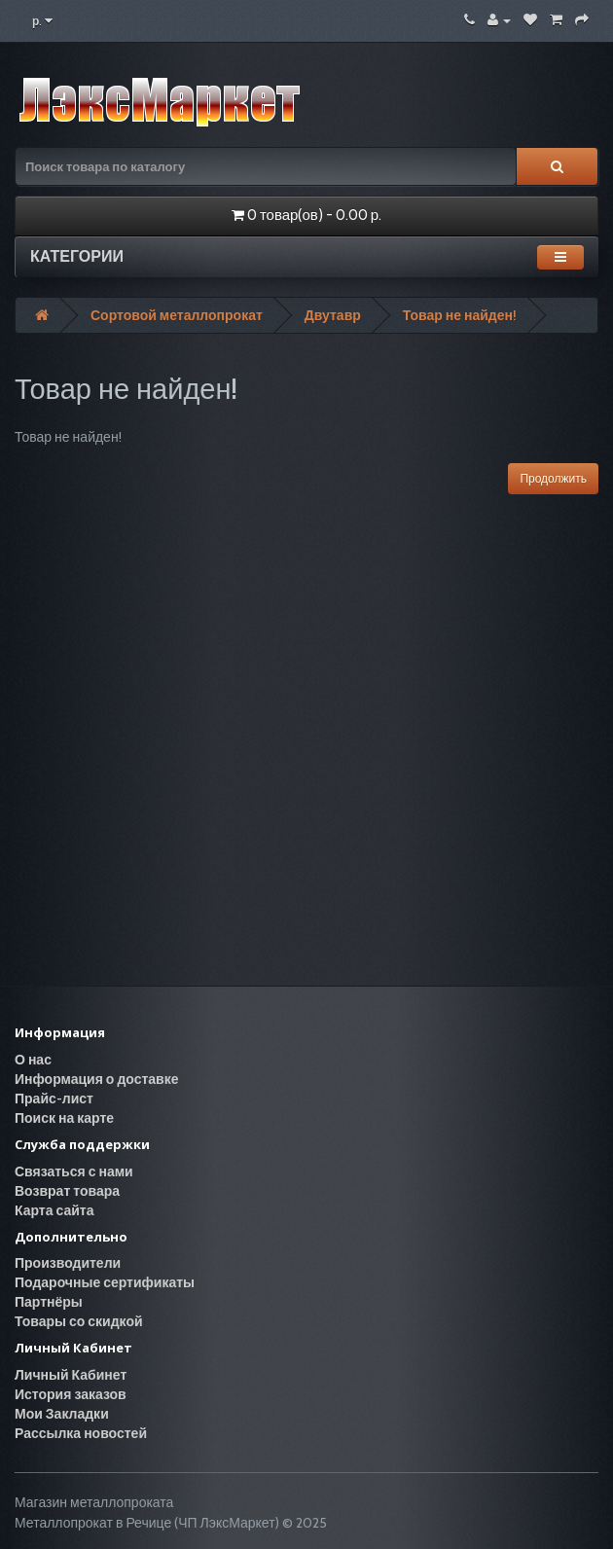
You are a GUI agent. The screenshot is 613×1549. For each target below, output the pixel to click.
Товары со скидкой (79, 1321)
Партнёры (49, 1302)
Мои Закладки (62, 1414)
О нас (33, 1059)
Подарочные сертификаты (105, 1282)
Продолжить (553, 478)
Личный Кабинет (70, 1375)
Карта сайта (54, 1210)
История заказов (70, 1394)
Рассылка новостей (81, 1433)
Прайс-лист (54, 1098)
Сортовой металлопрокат (176, 315)
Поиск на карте (64, 1118)
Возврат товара (67, 1191)
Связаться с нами (74, 1171)
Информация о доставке (96, 1079)
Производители (68, 1263)
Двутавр (333, 315)
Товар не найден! (460, 315)
